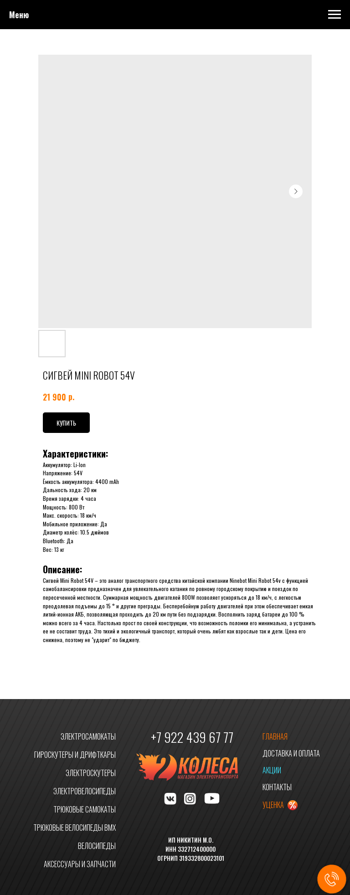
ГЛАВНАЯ (275, 736)
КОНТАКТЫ (277, 787)
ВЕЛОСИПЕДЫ (97, 845)
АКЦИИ (271, 770)
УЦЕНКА (273, 804)
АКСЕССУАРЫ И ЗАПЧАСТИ (80, 864)
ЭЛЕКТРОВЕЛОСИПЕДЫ (84, 791)
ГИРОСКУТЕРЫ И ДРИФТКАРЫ (75, 754)
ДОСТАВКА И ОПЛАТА (291, 753)
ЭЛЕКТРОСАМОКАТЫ (88, 736)
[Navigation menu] (334, 14)
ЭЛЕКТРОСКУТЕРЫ (91, 772)
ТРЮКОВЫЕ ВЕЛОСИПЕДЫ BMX (74, 827)
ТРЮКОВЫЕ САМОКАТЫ (84, 809)
